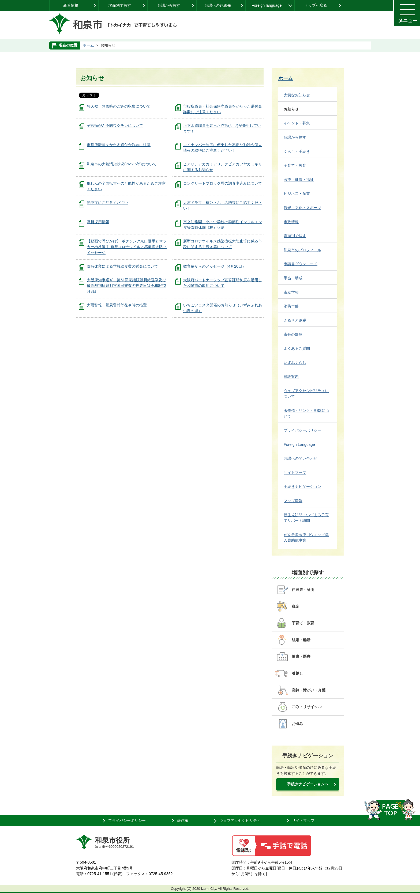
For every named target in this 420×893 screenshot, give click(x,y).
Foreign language (267, 5)
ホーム (88, 45)
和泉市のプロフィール (302, 250)
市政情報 (291, 222)
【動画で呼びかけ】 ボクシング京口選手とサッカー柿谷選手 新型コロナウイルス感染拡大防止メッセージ (127, 247)
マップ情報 (293, 501)
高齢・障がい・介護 (308, 690)
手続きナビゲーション (302, 486)
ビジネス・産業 (297, 193)
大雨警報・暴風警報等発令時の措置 (117, 305)
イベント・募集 (297, 123)
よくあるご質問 (297, 348)
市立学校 (291, 292)
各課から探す (169, 5)
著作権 (182, 820)
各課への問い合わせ (300, 458)
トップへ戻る (316, 5)
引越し (297, 673)
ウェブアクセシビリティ (240, 820)
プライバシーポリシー (302, 430)
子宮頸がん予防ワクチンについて (115, 125)
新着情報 (70, 5)
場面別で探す (119, 5)
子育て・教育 (295, 165)
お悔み (297, 723)
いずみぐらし (295, 362)
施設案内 (291, 376)
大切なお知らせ (297, 95)
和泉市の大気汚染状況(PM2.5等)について (122, 164)
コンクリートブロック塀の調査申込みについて (222, 183)
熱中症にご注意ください (107, 202)
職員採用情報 (98, 222)
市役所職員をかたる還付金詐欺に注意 (119, 145)
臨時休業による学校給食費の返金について (122, 266)
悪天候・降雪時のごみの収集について (119, 106)
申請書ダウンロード (300, 264)
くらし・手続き (297, 151)
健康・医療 (301, 656)
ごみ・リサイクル (307, 707)
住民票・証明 (303, 589)
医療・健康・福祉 (299, 179)
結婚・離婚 (301, 640)
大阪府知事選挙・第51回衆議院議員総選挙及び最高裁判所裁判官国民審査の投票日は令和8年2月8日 (126, 286)
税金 (295, 606)
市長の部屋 (293, 334)
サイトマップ (295, 472)
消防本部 (291, 306)
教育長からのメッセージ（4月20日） (214, 266)
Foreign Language (299, 444)
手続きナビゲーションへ (307, 784)
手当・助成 (293, 278)
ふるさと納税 (295, 320)
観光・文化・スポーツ (302, 208)
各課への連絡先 (218, 5)
